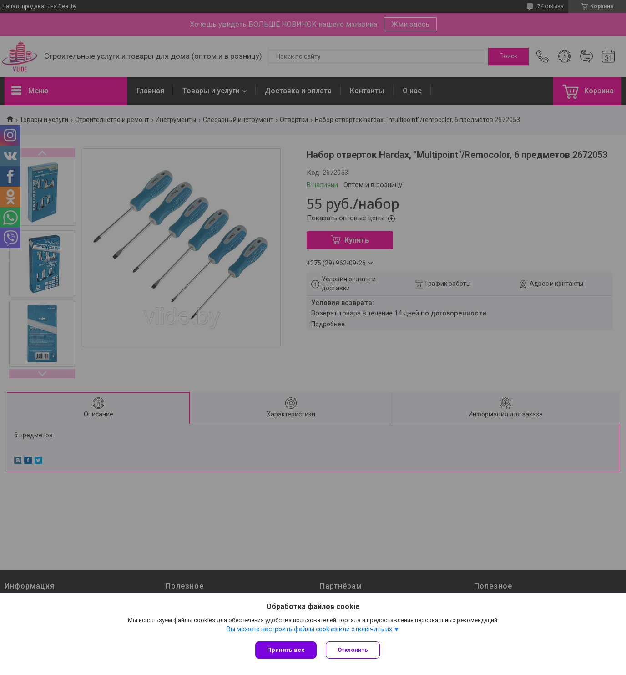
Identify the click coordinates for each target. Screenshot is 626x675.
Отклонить (353, 649)
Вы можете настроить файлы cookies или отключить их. (310, 629)
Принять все (286, 649)
